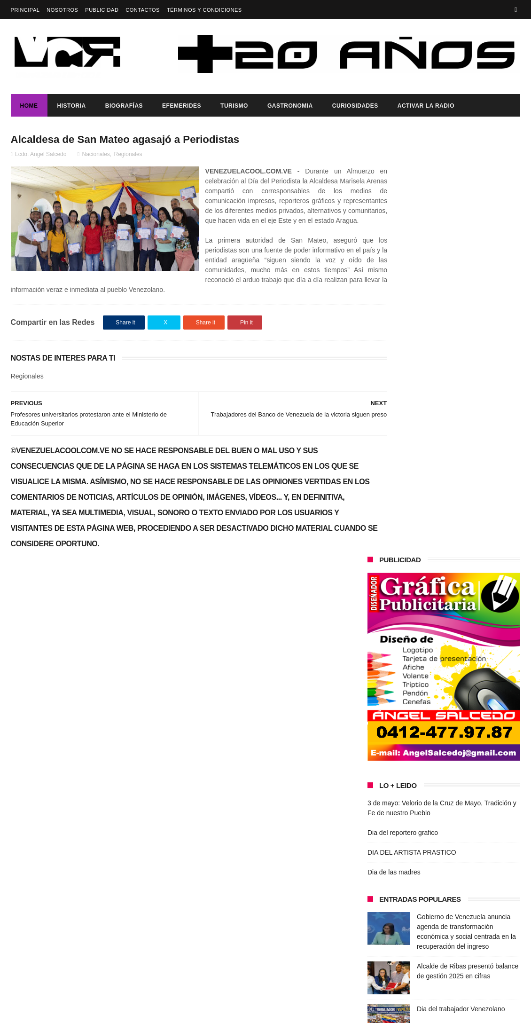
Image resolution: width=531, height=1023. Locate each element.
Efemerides (181, 105)
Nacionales (95, 155)
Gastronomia (290, 105)
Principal (25, 10)
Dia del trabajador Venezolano (461, 587)
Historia (71, 105)
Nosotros (62, 10)
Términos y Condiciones (204, 10)
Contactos (142, 10)
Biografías (124, 105)
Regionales (128, 155)
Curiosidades (355, 105)
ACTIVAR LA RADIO (426, 105)
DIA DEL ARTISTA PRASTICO (411, 431)
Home (29, 105)
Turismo (234, 105)
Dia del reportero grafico (402, 411)
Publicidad (101, 10)
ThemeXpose (177, 1011)
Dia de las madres (394, 451)
